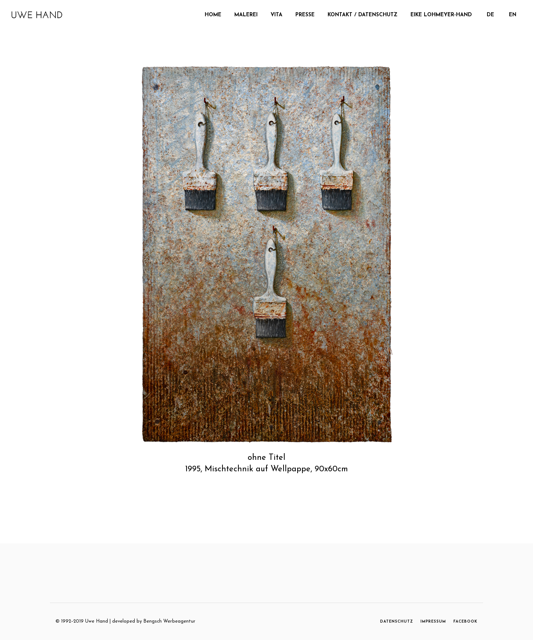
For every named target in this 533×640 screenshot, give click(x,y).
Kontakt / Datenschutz (363, 15)
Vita (276, 15)
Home (213, 15)
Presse (305, 15)
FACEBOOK (465, 622)
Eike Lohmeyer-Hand (441, 15)
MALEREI (246, 15)
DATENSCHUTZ (396, 622)
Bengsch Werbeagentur (169, 621)
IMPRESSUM (433, 622)
